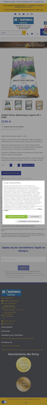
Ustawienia (35, 216)
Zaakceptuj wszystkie (16, 216)
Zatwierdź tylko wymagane (28, 221)
